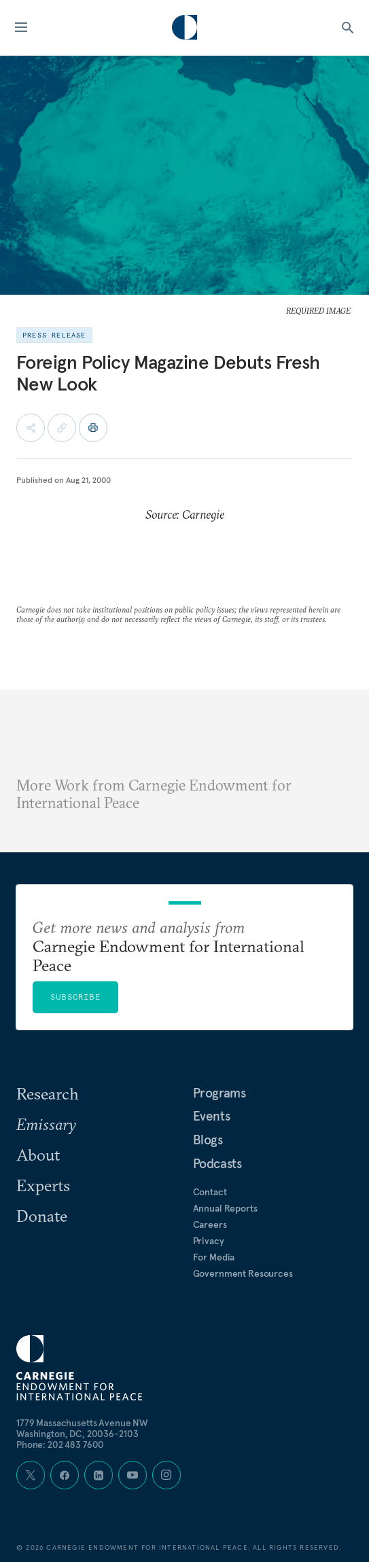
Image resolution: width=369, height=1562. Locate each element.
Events (211, 1116)
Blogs (208, 1139)
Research (47, 1093)
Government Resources (243, 1273)
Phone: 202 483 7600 (60, 1444)
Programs (219, 1093)
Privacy (208, 1241)
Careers (210, 1224)
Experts (43, 1185)
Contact (210, 1192)
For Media (214, 1257)
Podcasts (217, 1163)
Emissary (46, 1124)
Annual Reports (225, 1208)
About (38, 1154)
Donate (41, 1215)
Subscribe (75, 997)
